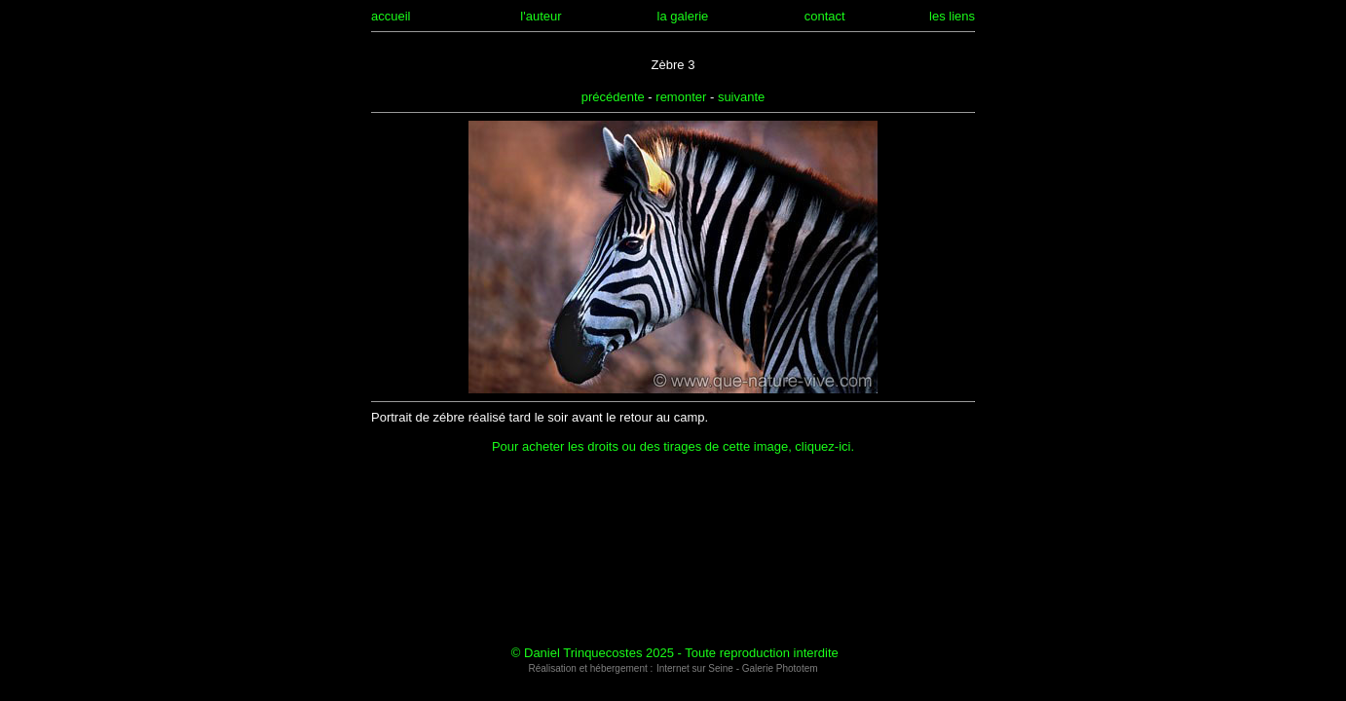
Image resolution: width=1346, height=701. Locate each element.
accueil (390, 16)
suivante (741, 97)
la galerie (683, 16)
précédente (613, 97)
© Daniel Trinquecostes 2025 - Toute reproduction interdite (675, 653)
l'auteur (540, 16)
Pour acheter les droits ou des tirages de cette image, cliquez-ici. (673, 446)
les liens (952, 16)
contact (824, 16)
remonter (680, 97)
